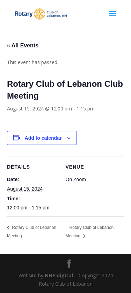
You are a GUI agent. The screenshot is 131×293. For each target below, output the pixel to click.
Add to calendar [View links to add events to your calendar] (43, 138)
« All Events (22, 45)
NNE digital (59, 275)
